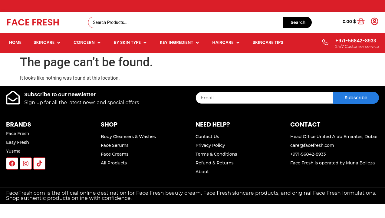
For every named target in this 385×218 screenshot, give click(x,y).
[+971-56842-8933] (325, 42)
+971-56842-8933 (355, 41)
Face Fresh (33, 22)
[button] (47, 42)
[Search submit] (297, 22)
